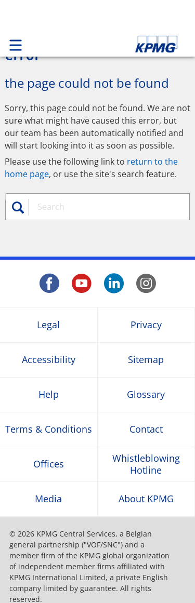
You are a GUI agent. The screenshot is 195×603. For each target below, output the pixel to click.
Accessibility (48, 360)
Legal (48, 325)
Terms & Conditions (48, 429)
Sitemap (146, 360)
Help (48, 394)
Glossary (146, 394)
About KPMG (146, 499)
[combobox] (107, 206)
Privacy (146, 325)
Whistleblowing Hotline (146, 464)
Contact (146, 429)
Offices (48, 464)
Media (48, 499)
